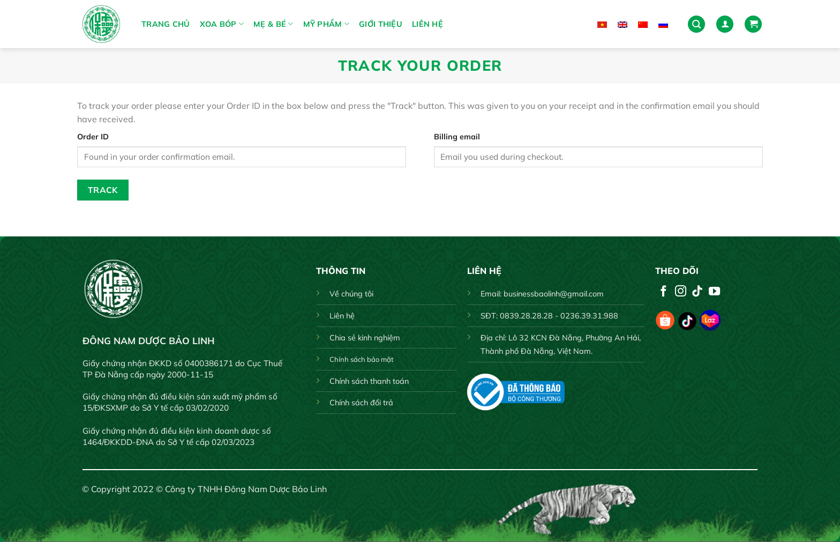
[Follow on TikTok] (697, 292)
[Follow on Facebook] (663, 292)
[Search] (696, 24)
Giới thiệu (380, 24)
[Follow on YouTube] (714, 292)
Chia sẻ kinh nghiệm (364, 338)
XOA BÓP (222, 24)
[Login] (724, 24)
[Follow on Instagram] (680, 292)
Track (103, 189)
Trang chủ (165, 24)
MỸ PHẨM (326, 24)
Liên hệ (427, 24)
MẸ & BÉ (273, 24)
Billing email (457, 137)
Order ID (93, 137)
